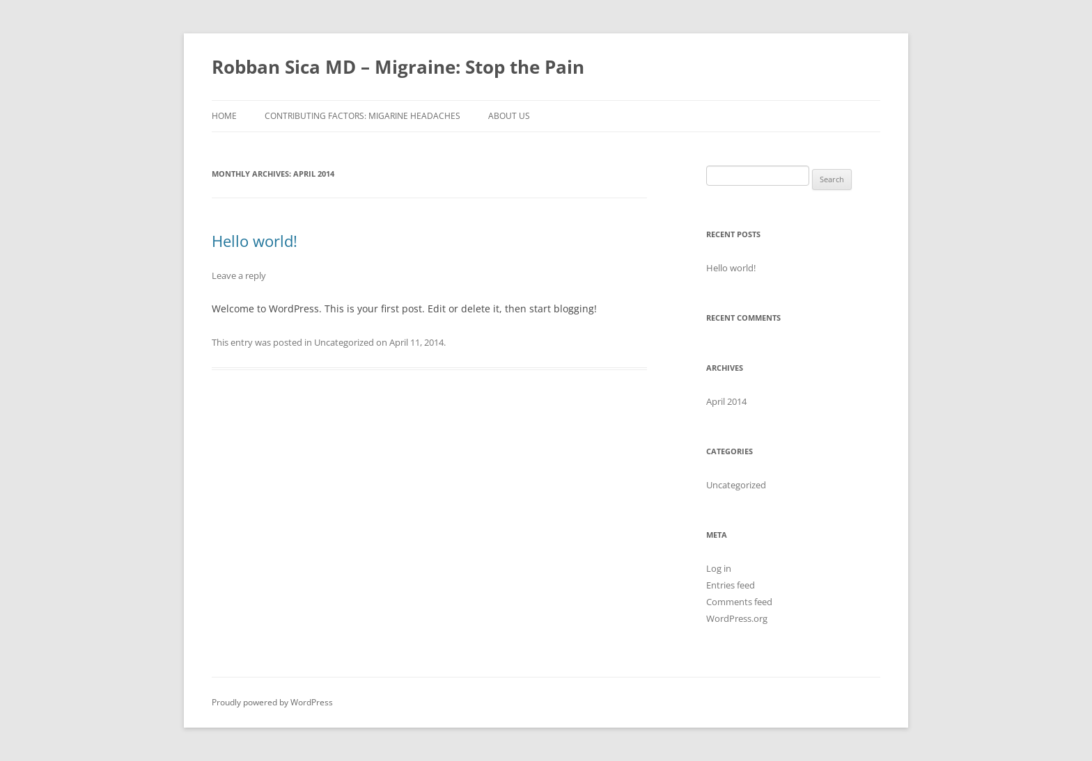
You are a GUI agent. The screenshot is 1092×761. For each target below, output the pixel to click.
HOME (224, 116)
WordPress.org (736, 618)
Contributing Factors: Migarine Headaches (362, 116)
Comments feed (739, 601)
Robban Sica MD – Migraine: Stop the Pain (398, 66)
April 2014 (726, 401)
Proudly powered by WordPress (272, 702)
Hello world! (254, 240)
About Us (509, 116)
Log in (718, 568)
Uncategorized (344, 342)
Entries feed (730, 585)
